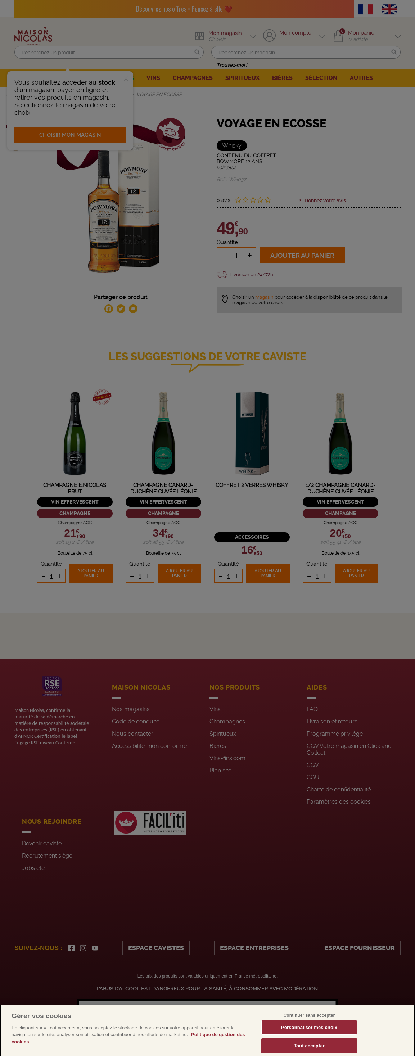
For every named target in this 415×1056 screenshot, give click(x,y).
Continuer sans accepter (309, 1024)
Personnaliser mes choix (309, 1036)
